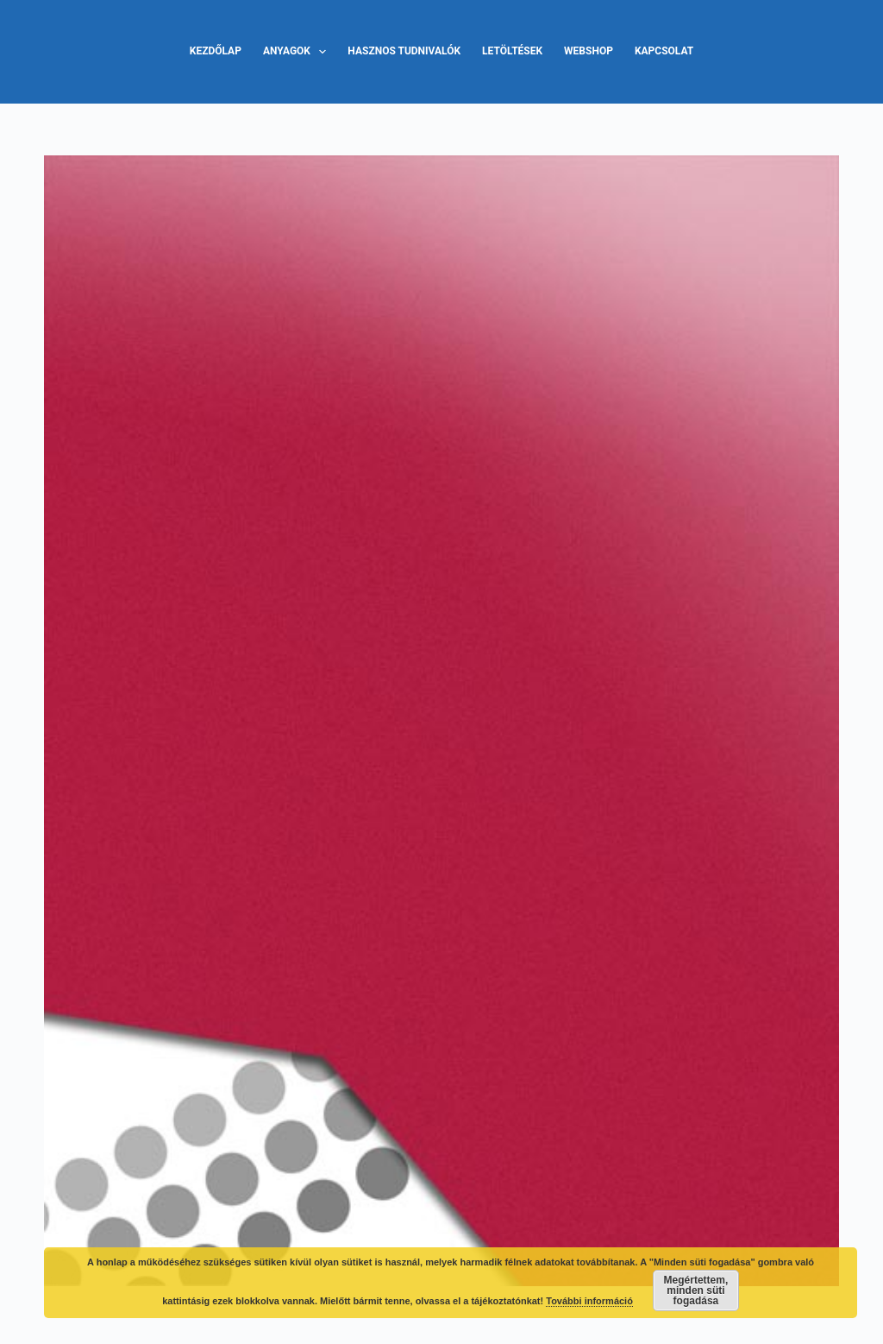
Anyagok (298, 51)
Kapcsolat (664, 51)
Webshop (588, 51)
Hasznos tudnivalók (404, 51)
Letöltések (512, 51)
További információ (589, 1301)
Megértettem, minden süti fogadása (696, 1290)
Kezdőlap (215, 51)
